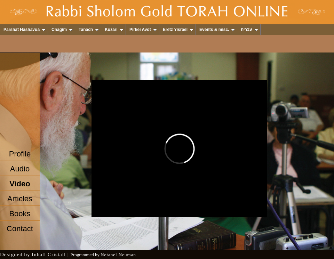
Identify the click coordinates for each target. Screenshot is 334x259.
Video (19, 183)
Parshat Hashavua (24, 29)
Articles (19, 198)
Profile (20, 153)
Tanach (89, 29)
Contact (20, 228)
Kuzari (114, 29)
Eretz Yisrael (178, 29)
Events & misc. (217, 29)
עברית (249, 29)
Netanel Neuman (118, 254)
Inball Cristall (49, 254)
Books (19, 213)
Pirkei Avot (143, 29)
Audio (20, 168)
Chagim (62, 29)
